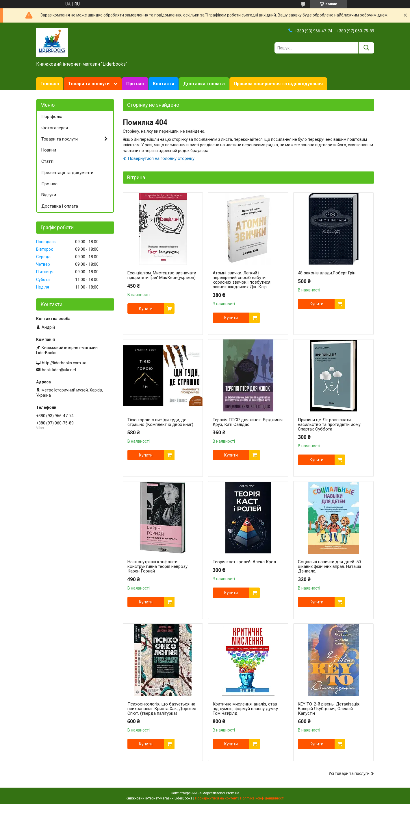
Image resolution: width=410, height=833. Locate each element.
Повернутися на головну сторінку (161, 158)
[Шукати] (366, 47)
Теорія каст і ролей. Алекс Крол (244, 561)
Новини (48, 150)
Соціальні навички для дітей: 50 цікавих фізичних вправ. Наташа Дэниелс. (329, 566)
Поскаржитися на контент (216, 798)
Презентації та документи (67, 172)
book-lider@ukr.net (59, 369)
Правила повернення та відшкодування (278, 83)
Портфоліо (51, 116)
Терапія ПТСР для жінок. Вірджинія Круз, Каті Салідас (248, 422)
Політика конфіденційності (262, 798)
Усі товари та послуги (349, 773)
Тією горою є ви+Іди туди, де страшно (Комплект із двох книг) (160, 422)
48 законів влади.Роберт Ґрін (326, 273)
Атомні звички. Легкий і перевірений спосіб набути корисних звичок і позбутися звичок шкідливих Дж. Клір (241, 280)
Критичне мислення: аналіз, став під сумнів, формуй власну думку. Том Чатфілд (246, 709)
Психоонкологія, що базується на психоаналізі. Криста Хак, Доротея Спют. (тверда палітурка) (161, 709)
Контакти (163, 83)
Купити (146, 308)
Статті (47, 161)
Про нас (135, 83)
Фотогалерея (54, 127)
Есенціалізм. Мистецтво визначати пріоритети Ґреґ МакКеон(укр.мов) (161, 275)
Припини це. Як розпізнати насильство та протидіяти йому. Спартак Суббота (329, 424)
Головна (49, 83)
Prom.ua (232, 793)
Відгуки (48, 194)
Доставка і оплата (204, 83)
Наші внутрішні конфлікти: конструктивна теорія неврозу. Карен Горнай (157, 566)
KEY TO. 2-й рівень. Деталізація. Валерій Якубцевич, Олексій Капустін (329, 709)
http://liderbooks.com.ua (64, 363)
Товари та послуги (89, 83)
